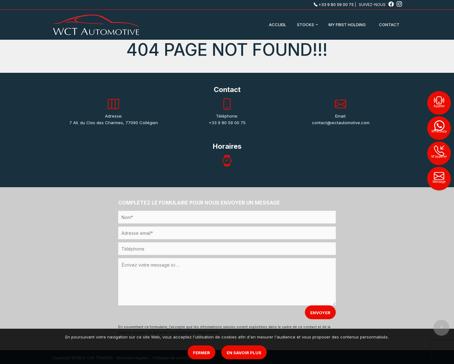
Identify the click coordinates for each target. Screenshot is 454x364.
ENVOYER (320, 312)
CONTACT (389, 24)
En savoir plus (244, 352)
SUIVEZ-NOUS (377, 4)
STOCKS (306, 24)
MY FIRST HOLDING (347, 24)
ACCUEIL (277, 24)
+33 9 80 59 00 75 (334, 4)
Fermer (201, 352)
